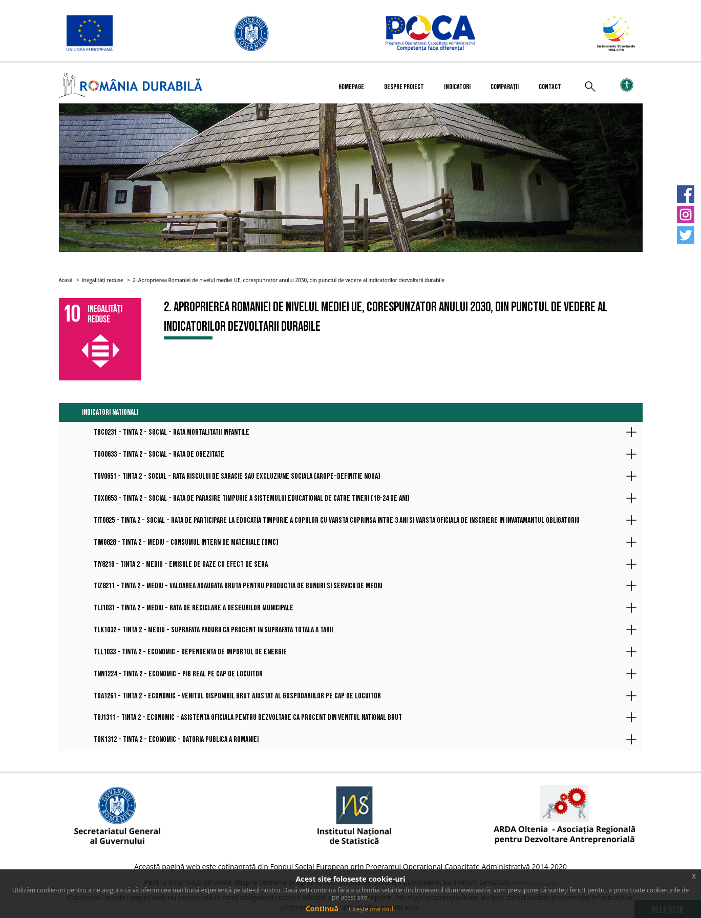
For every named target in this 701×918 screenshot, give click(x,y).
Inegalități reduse (102, 280)
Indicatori (457, 86)
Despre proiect (404, 86)
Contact (550, 86)
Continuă (322, 908)
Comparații (505, 86)
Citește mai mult (372, 909)
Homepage (351, 86)
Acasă (66, 280)
